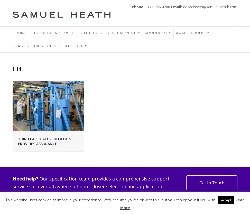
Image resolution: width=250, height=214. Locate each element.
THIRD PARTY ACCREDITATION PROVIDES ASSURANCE (44, 141)
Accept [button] (226, 200)
